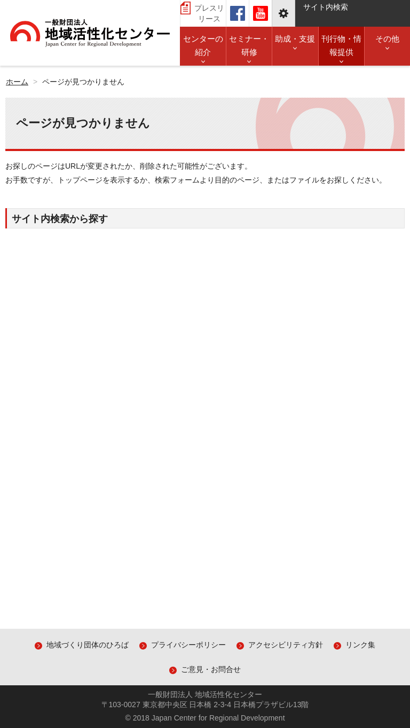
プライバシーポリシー (188, 644)
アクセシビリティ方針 (285, 644)
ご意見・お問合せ (211, 669)
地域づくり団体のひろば (87, 644)
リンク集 (360, 644)
